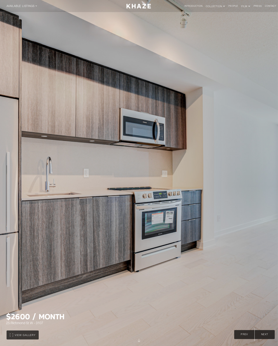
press (258, 6)
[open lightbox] (23, 334)
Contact (270, 6)
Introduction (193, 6)
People (233, 6)
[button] (24, 6)
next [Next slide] (264, 334)
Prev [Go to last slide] (244, 334)
